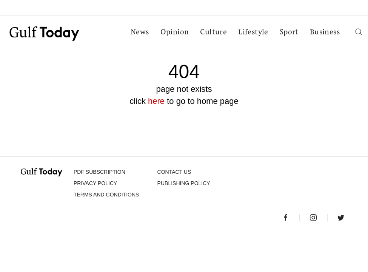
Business (325, 32)
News (140, 32)
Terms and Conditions (106, 195)
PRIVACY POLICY (95, 183)
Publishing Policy (183, 183)
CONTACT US (174, 172)
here (156, 101)
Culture (213, 32)
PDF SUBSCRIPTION (99, 172)
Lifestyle (253, 32)
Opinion (174, 32)
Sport (289, 32)
